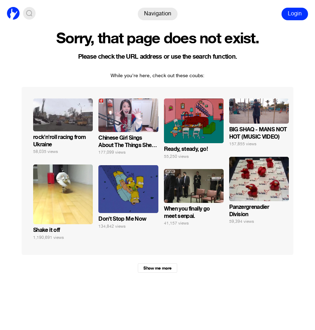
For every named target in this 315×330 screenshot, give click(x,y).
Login (295, 13)
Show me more (157, 268)
